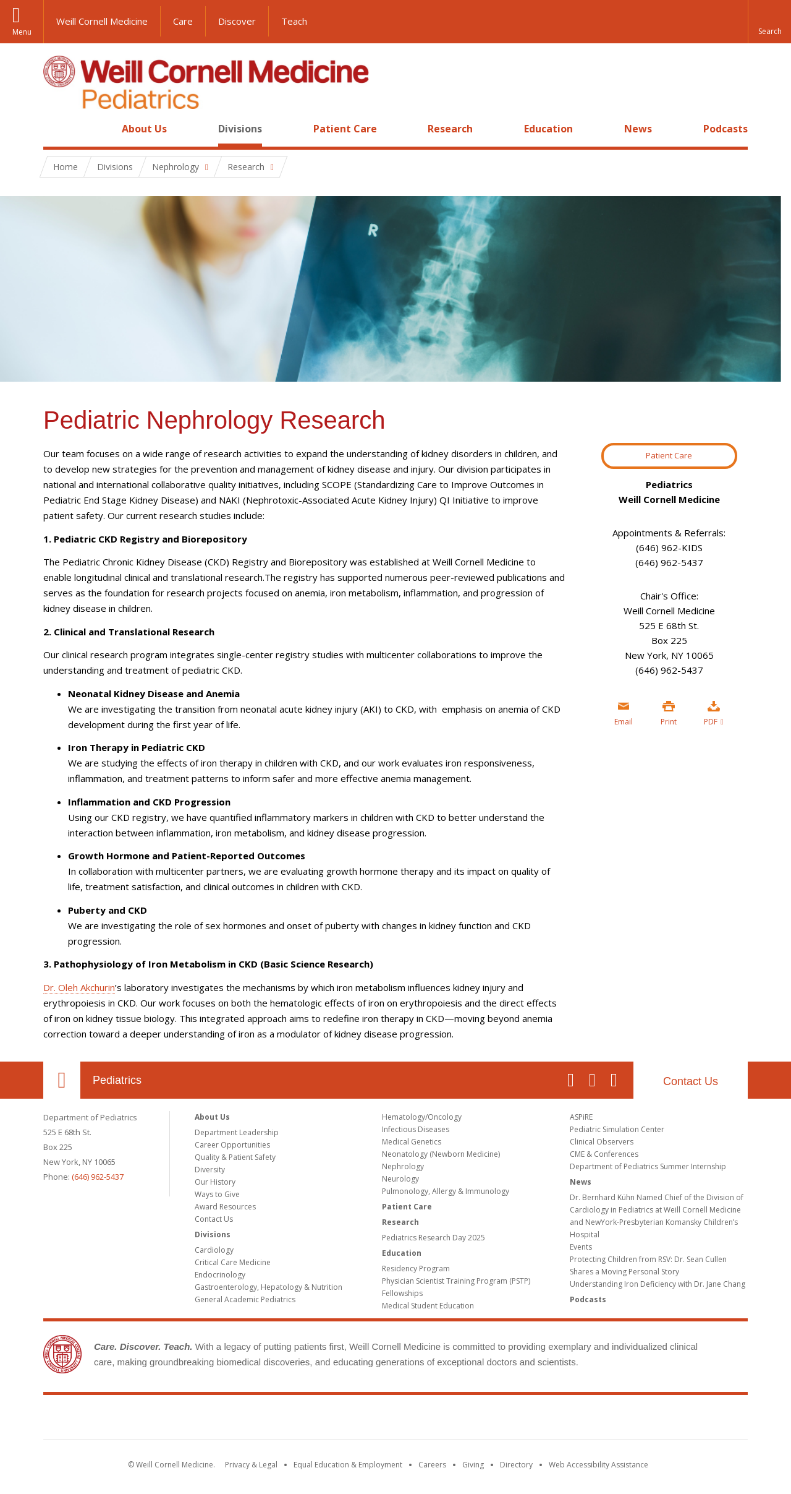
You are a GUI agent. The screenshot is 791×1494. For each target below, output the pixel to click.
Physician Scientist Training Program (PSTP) (456, 1281)
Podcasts (725, 128)
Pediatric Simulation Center (617, 1129)
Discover (237, 21)
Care (183, 21)
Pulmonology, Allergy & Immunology (445, 1191)
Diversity (210, 1169)
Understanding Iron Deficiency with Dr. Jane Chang (657, 1284)
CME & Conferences (604, 1154)
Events (581, 1247)
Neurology (400, 1179)
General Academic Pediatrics (245, 1299)
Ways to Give (217, 1194)
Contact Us (690, 1081)
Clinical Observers (601, 1141)
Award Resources (225, 1206)
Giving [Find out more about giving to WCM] (473, 1464)
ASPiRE (581, 1117)
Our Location (61, 1080)
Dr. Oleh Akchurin (79, 987)
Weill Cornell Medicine (102, 21)
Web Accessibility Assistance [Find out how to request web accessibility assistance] (598, 1464)
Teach (294, 21)
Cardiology (214, 1250)
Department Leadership (237, 1132)
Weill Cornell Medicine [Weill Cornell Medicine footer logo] (395, 1419)
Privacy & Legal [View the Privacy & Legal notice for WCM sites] (251, 1464)
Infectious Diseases (415, 1129)
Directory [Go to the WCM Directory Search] (516, 1464)
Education (548, 128)
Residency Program (416, 1268)
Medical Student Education (428, 1305)
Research (450, 128)
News (638, 128)
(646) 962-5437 (98, 1176)
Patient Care (345, 128)
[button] (769, 21)
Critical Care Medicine (233, 1262)
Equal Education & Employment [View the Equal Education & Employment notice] (348, 1464)
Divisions (240, 128)
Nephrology (403, 1166)
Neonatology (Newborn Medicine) (441, 1154)
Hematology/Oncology (422, 1117)
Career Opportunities (232, 1145)
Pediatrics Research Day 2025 (433, 1237)
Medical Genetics (411, 1141)
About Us (144, 128)
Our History (215, 1182)
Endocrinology (220, 1274)
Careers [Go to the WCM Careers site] (432, 1464)
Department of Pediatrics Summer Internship (648, 1166)
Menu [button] (22, 32)
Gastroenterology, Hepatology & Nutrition (268, 1287)
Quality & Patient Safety (235, 1157)
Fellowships (402, 1293)
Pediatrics (117, 1080)
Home (56, 128)
